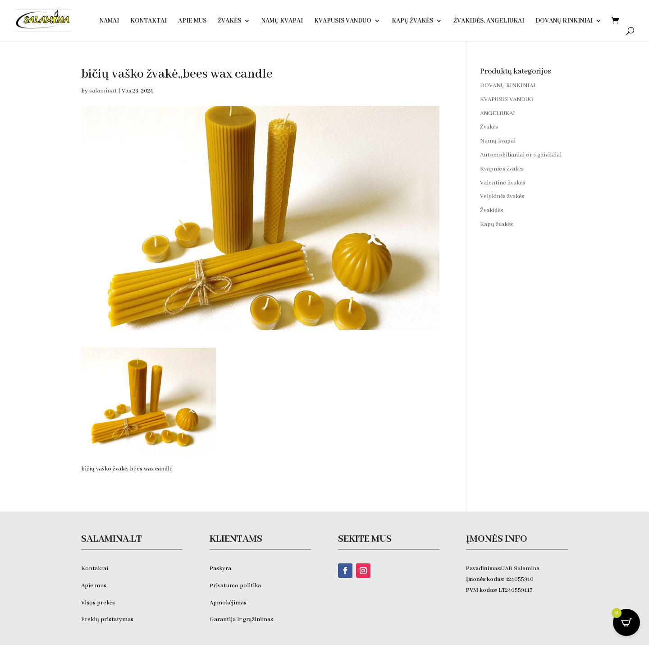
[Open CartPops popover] (626, 622)
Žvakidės (491, 210)
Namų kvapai (282, 21)
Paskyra (220, 568)
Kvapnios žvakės (502, 169)
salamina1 (103, 91)
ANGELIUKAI (497, 113)
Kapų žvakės (412, 21)
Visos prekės (98, 603)
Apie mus (93, 586)
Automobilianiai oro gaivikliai (521, 155)
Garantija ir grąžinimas (241, 619)
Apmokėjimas (228, 603)
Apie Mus (192, 21)
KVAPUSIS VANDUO (342, 21)
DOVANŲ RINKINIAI (564, 21)
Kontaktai (148, 21)
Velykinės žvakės (502, 196)
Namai (109, 21)
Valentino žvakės (502, 183)
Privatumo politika (235, 586)
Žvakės (229, 21)
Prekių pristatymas (108, 619)
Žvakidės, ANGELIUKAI (488, 21)
